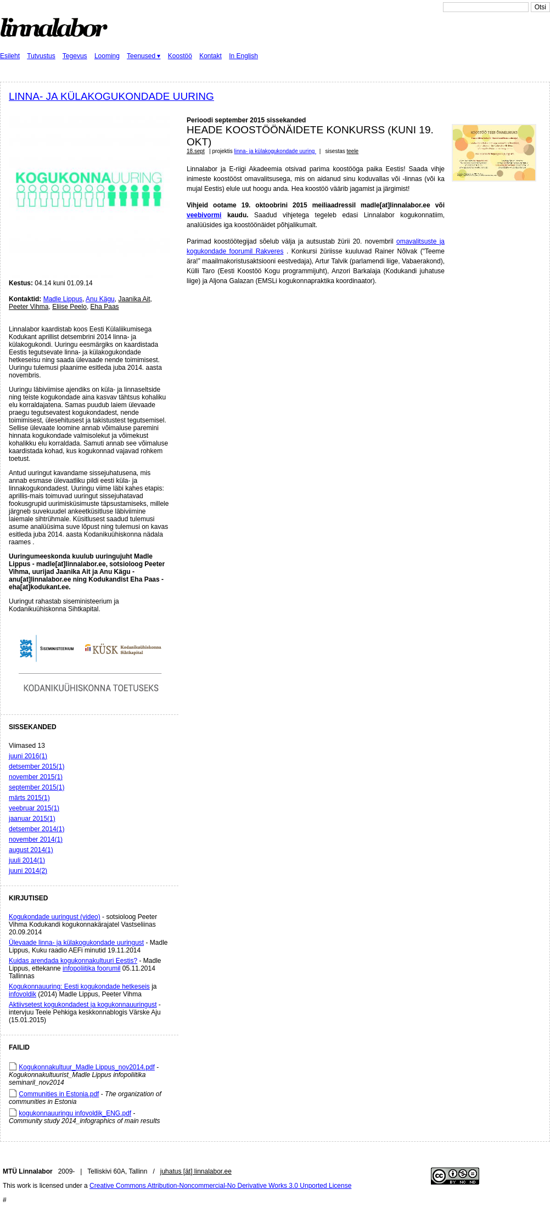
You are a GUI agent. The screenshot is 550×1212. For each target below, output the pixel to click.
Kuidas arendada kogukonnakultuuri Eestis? (73, 961)
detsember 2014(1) (36, 829)
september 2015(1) (36, 787)
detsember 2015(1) (36, 766)
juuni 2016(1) (28, 756)
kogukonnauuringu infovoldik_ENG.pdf (75, 1113)
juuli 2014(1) (27, 860)
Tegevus (75, 56)
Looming (107, 56)
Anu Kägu (100, 299)
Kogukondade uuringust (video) (54, 917)
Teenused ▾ (143, 56)
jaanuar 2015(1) (32, 818)
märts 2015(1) (29, 798)
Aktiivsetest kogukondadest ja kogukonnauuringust (83, 1004)
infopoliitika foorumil (91, 968)
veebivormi (204, 215)
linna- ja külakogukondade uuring (111, 96)
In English (243, 56)
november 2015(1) (36, 777)
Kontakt (210, 56)
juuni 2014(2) (28, 871)
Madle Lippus (62, 299)
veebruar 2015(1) (34, 808)
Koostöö (180, 56)
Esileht (10, 56)
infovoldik (22, 994)
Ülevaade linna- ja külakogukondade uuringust (76, 942)
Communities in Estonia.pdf (59, 1094)
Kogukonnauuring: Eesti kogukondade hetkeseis (79, 986)
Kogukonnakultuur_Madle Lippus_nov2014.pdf (87, 1067)
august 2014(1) (31, 850)
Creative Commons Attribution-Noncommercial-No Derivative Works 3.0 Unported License (220, 1186)
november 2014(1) (36, 839)
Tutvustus (41, 56)
